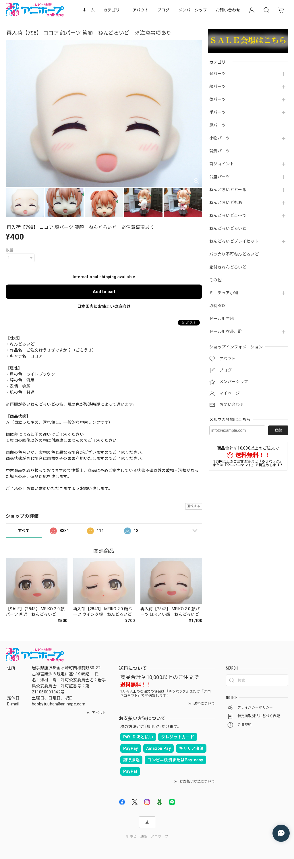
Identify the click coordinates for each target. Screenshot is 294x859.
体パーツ (217, 99)
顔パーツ (217, 86)
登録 (278, 430)
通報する (193, 506)
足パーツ (217, 125)
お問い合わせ (228, 10)
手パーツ (217, 112)
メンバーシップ (192, 10)
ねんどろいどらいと (227, 228)
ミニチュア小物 (223, 293)
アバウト (141, 10)
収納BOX (217, 305)
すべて (24, 530)
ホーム (88, 10)
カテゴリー (113, 10)
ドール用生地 (221, 318)
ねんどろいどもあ (225, 202)
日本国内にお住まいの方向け (104, 306)
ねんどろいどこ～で (227, 215)
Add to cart (104, 291)
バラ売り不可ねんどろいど (234, 254)
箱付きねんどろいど (227, 267)
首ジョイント (221, 164)
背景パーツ (219, 151)
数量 (9, 250)
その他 (215, 280)
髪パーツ (217, 73)
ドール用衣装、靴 (225, 331)
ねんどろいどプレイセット (234, 241)
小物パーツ (219, 138)
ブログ (163, 10)
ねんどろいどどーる (227, 189)
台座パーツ (219, 176)
